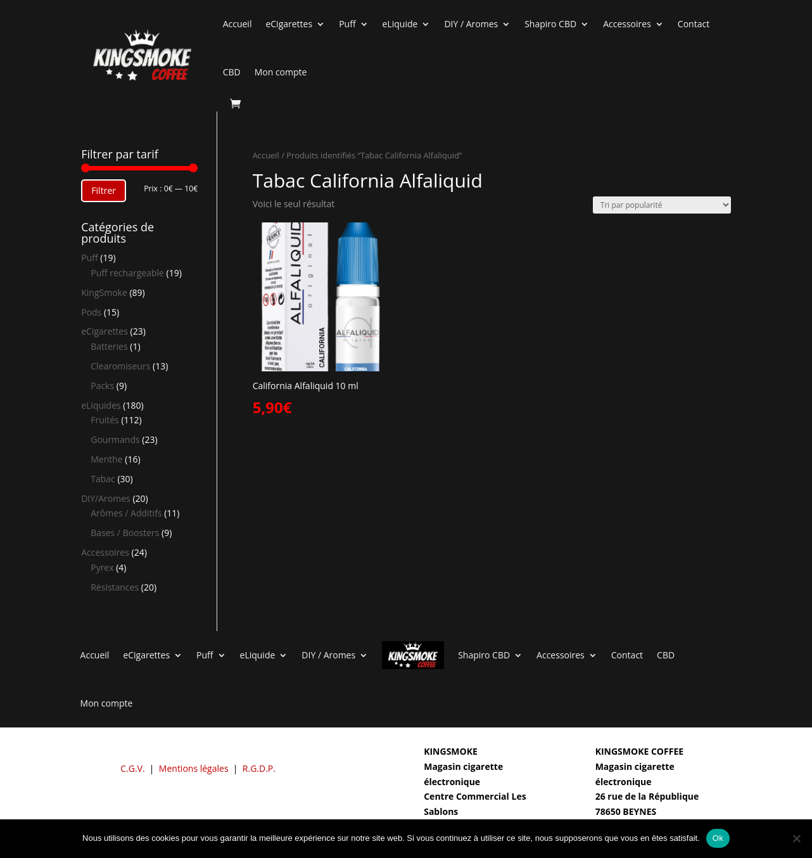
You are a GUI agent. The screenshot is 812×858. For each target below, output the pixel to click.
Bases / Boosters (125, 533)
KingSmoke (104, 292)
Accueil (237, 24)
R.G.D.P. (259, 768)
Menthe (106, 459)
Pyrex (102, 567)
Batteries (109, 346)
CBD (232, 72)
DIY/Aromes (105, 498)
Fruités (105, 420)
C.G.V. (132, 768)
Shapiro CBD (550, 24)
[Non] (796, 838)
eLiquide (400, 24)
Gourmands (115, 439)
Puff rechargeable (127, 273)
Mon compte (281, 72)
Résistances (115, 587)
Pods (91, 312)
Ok (718, 838)
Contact (693, 24)
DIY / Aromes (471, 24)
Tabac (103, 479)
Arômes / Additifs (126, 513)
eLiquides (101, 405)
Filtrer (103, 190)
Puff (347, 24)
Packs (102, 386)
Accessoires (627, 24)
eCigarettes (288, 24)
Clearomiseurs (120, 366)
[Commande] (662, 205)
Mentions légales (194, 768)
